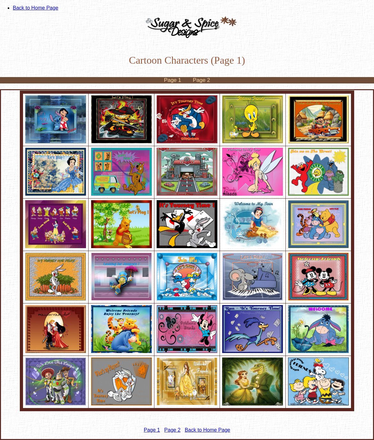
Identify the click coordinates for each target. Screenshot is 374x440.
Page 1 (172, 80)
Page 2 (201, 80)
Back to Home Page (35, 8)
